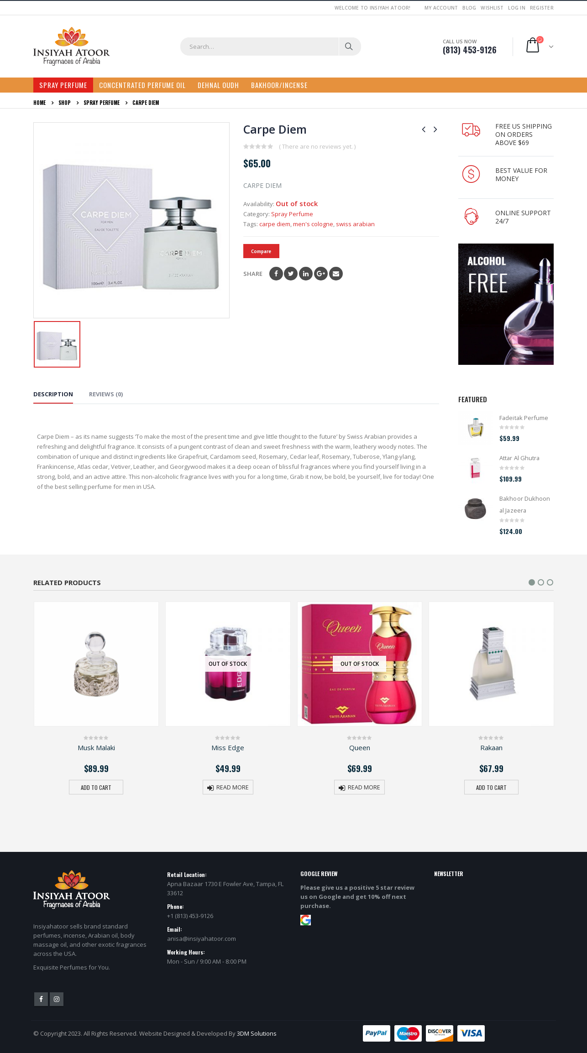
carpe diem (274, 224)
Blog (469, 8)
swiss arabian (355, 224)
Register (542, 8)
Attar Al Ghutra (519, 458)
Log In (516, 8)
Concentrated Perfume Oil (142, 85)
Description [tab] (53, 394)
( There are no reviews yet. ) (317, 146)
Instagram (56, 999)
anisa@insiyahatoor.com (201, 938)
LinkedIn (306, 273)
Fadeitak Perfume (523, 418)
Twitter (291, 273)
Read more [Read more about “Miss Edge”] (232, 787)
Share (252, 274)
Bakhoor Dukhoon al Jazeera (524, 504)
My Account (441, 8)
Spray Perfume (63, 85)
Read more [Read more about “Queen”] (364, 787)
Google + (321, 273)
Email (336, 273)
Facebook (276, 273)
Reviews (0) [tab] (106, 394)
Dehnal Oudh (218, 85)
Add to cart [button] (96, 787)
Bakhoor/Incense (279, 85)
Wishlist (492, 8)
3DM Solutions (257, 1033)
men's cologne (313, 224)
